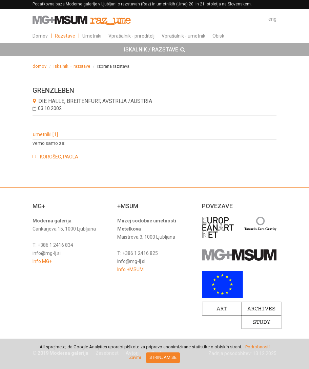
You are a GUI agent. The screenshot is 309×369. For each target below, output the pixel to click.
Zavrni (135, 357)
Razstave (65, 36)
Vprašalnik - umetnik (183, 36)
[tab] (154, 49)
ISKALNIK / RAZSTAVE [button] (154, 50)
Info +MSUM (130, 269)
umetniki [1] (45, 134)
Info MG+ (42, 261)
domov (39, 66)
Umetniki (91, 36)
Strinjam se (163, 357)
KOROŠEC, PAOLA (59, 156)
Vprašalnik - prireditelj (131, 36)
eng (272, 19)
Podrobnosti (257, 346)
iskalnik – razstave (72, 66)
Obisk (218, 36)
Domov (40, 36)
